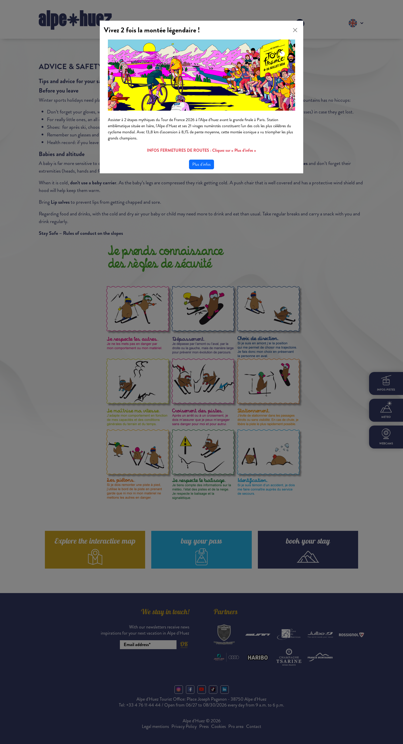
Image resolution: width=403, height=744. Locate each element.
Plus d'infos (201, 164)
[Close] (295, 30)
